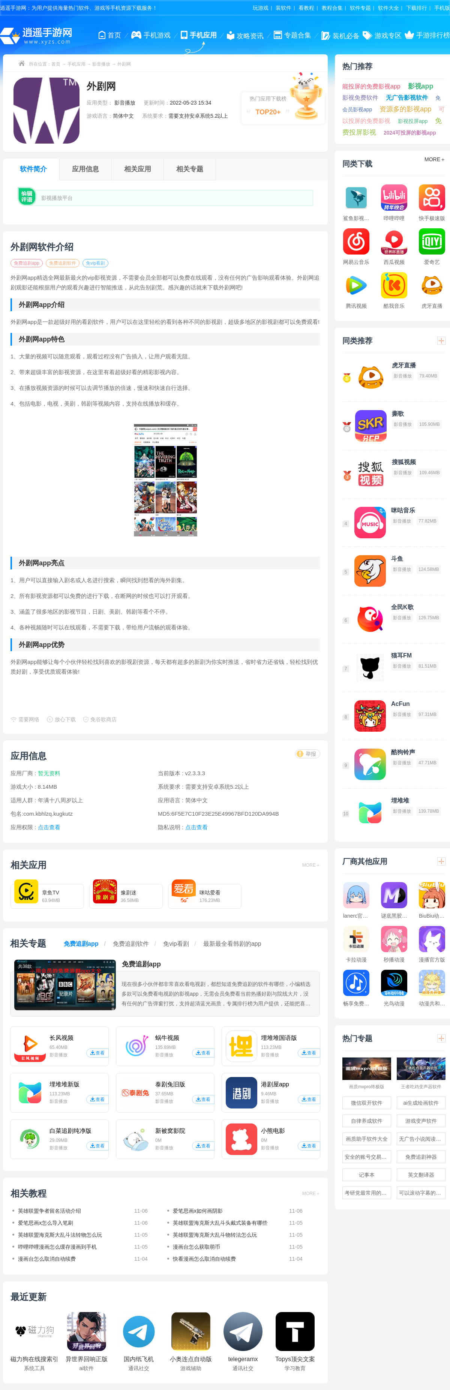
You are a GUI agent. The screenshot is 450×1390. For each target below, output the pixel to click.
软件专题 (360, 8)
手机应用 (77, 64)
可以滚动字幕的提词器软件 (422, 1193)
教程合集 (332, 8)
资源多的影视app (405, 109)
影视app (421, 86)
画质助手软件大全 (367, 1139)
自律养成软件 (366, 1121)
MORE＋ (311, 865)
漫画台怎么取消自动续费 (47, 1259)
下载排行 (416, 8)
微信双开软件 (366, 1103)
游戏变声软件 (421, 1121)
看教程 (306, 8)
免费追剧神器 (421, 1157)
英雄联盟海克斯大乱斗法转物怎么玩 (60, 1235)
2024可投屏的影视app (410, 133)
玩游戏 (260, 8)
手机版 (442, 8)
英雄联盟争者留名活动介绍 (49, 1211)
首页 (55, 64)
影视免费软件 (360, 97)
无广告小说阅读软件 (422, 1139)
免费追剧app (26, 263)
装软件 (283, 8)
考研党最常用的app (367, 1193)
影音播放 (101, 64)
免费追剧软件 (62, 263)
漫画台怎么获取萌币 (196, 1247)
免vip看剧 (95, 263)
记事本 (367, 1175)
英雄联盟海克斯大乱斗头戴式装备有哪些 (220, 1223)
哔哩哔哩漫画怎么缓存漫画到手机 (57, 1247)
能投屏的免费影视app (371, 86)
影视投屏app (413, 121)
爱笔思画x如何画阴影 (198, 1211)
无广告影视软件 (407, 97)
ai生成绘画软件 (421, 1103)
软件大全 (388, 8)
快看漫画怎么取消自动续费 (204, 1259)
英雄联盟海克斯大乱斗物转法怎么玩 (215, 1235)
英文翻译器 (421, 1175)
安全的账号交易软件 (368, 1157)
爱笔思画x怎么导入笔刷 (45, 1223)
